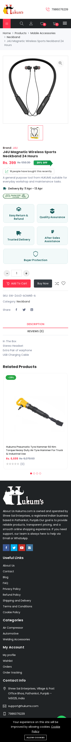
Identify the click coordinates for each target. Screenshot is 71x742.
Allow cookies (35, 737)
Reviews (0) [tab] (35, 331)
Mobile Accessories (42, 33)
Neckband (13, 37)
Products (21, 33)
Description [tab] (35, 324)
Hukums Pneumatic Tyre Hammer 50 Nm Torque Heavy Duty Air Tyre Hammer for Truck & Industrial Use (34, 450)
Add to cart (16, 283)
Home (7, 33)
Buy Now (42, 283)
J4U (15, 148)
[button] (31, 473)
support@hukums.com (23, 706)
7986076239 (16, 714)
